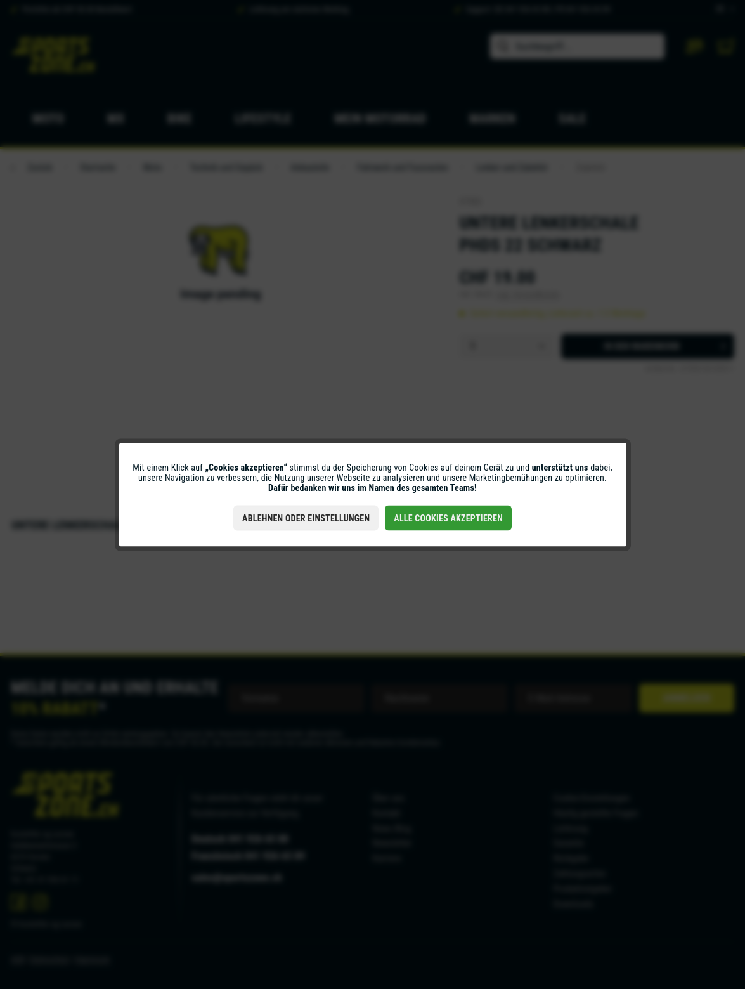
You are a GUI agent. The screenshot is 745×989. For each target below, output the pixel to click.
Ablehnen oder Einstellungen (306, 518)
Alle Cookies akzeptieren (448, 518)
